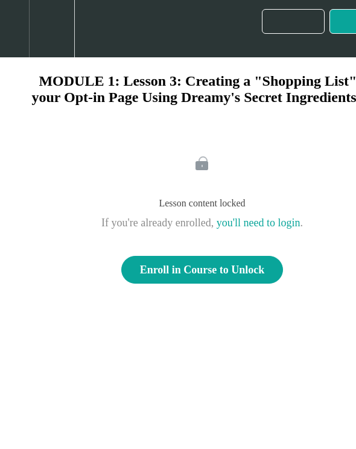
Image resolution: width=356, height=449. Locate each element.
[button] (14, 28)
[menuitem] (51, 28)
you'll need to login (258, 223)
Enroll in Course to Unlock (202, 270)
